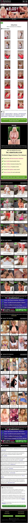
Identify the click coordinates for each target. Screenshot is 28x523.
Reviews (23, 498)
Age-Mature (23, 114)
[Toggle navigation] (26, 1)
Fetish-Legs (15, 113)
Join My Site (14, 315)
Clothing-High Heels (8, 114)
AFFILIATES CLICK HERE (8, 516)
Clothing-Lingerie (11, 116)
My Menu (14, 19)
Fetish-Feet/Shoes (16, 114)
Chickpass (4, 503)
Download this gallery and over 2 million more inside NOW (14, 120)
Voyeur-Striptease (4, 116)
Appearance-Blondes (19, 116)
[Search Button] (24, 1)
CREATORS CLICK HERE (20, 516)
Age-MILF (3, 113)
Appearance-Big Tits (9, 113)
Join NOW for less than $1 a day (14, 177)
